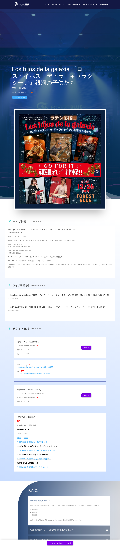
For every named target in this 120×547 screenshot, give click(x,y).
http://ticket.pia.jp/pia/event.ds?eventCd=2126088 (35, 367)
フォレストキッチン (58, 4)
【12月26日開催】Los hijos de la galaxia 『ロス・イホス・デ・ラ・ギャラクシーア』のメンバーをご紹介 (56, 307)
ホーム (47, 4)
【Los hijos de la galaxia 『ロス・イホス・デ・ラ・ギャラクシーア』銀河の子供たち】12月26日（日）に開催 (58, 295)
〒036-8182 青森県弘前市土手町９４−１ (33, 467)
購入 (85, 347)
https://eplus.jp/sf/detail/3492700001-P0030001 (34, 373)
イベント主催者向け (73, 4)
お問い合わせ (103, 4)
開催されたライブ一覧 (90, 4)
